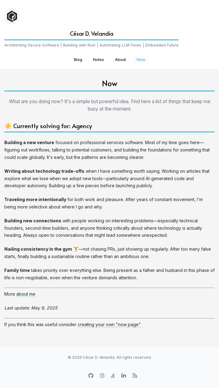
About (120, 59)
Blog (78, 59)
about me (25, 294)
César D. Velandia (91, 33)
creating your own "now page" (109, 324)
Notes (98, 59)
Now (141, 59)
